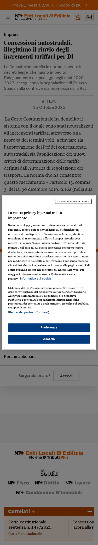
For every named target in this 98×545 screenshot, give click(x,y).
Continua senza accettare (73, 201)
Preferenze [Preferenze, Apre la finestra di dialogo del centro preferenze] (49, 327)
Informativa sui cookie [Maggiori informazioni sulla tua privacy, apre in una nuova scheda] (35, 278)
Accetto (49, 339)
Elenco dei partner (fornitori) (28, 312)
